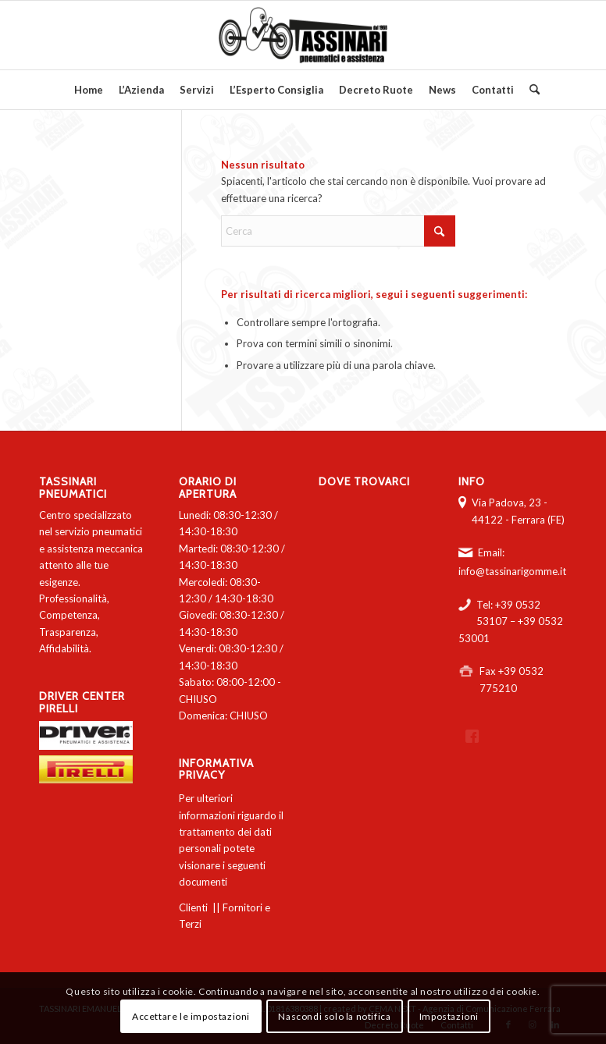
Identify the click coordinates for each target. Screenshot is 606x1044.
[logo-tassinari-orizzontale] (303, 35)
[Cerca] (531, 89)
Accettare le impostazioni (191, 1016)
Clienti (193, 907)
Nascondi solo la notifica (334, 1016)
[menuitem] (88, 89)
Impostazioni (449, 1016)
